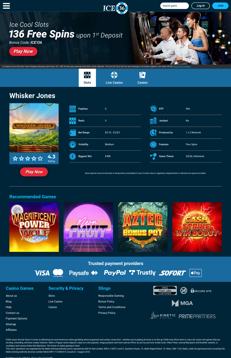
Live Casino (114, 83)
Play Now (34, 171)
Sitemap (11, 324)
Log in (201, 5)
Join (220, 5)
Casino (143, 83)
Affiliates (11, 329)
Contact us (12, 312)
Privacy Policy (107, 312)
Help (9, 307)
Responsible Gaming (111, 295)
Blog (9, 301)
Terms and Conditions (112, 307)
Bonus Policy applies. (182, 66)
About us (11, 295)
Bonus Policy (106, 301)
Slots (87, 83)
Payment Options (16, 318)
